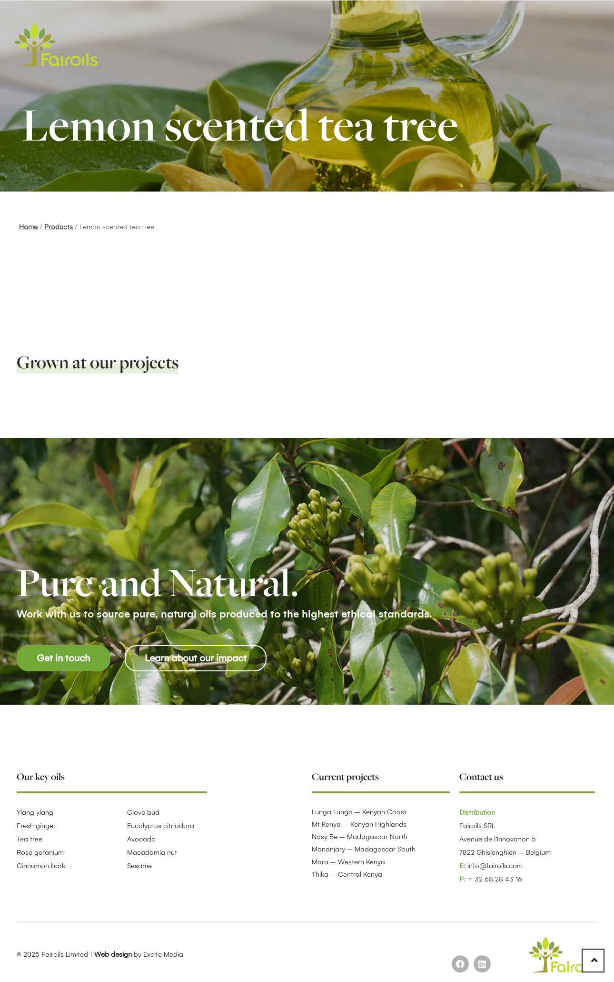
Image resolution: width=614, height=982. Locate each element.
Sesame (139, 865)
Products (58, 227)
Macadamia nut (152, 852)
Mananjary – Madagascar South (364, 849)
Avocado (141, 839)
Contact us (481, 776)
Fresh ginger (36, 825)
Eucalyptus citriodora (160, 825)
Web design (113, 954)
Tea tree (29, 839)
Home (28, 227)
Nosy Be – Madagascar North (359, 836)
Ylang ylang (35, 812)
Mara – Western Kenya (348, 862)
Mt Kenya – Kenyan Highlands (359, 824)
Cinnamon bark (41, 865)
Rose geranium (40, 852)
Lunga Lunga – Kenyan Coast (359, 812)
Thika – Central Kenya (347, 874)
